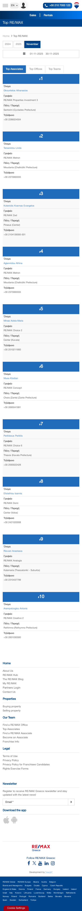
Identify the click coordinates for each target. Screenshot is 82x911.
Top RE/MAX (20, 36)
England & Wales (9, 889)
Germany (47, 889)
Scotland (41, 896)
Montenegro (58, 893)
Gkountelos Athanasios (16, 91)
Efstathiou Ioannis (13, 494)
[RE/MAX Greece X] (35, 864)
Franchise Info (11, 742)
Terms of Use (10, 756)
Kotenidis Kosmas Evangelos (19, 206)
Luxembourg (39, 893)
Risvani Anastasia (13, 551)
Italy (11, 893)
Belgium (52, 882)
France (38, 889)
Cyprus (45, 886)
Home (6, 36)
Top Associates (14, 69)
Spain (5, 900)
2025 (18, 44)
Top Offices (35, 69)
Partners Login (11, 688)
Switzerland (23, 900)
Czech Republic (56, 886)
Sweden (13, 900)
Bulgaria (28, 886)
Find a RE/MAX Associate (17, 733)
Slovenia (67, 896)
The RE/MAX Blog (13, 679)
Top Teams (55, 69)
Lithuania (27, 893)
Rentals (48, 15)
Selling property (11, 711)
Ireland (73, 889)
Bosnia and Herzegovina (12, 886)
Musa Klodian (11, 378)
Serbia (50, 896)
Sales (32, 15)
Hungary (56, 889)
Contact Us (9, 692)
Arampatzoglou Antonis (16, 609)
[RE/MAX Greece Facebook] (30, 864)
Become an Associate (15, 737)
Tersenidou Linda (12, 148)
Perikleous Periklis (13, 436)
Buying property (12, 706)
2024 (8, 44)
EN (14, 5)
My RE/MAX (10, 683)
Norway (6, 896)
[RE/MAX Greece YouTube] (41, 864)
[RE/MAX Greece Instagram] (53, 864)
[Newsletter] (71, 802)
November (32, 44)
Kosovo (18, 893)
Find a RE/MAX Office (15, 725)
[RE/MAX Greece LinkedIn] (48, 864)
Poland (14, 896)
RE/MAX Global (9, 882)
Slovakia (58, 896)
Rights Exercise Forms (15, 769)
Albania (36, 882)
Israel (5, 893)
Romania (32, 896)
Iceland (66, 889)
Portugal (22, 896)
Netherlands (71, 893)
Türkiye (33, 900)
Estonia (22, 889)
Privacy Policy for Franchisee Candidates (26, 764)
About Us (8, 671)
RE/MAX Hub (10, 675)
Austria (44, 882)
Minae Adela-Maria (13, 321)
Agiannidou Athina (13, 263)
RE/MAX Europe (24, 882)
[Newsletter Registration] (35, 802)
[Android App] (14, 823)
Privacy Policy (11, 760)
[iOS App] (6, 823)
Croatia (36, 886)
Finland (30, 889)
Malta (49, 893)
